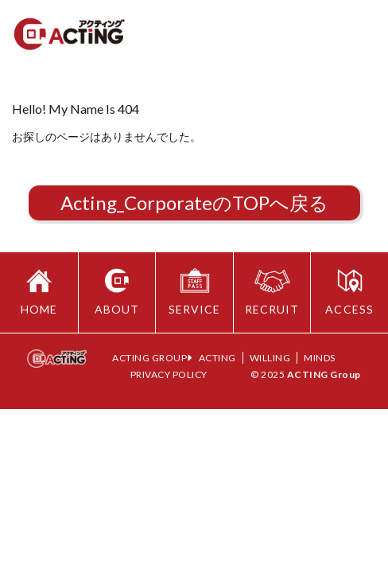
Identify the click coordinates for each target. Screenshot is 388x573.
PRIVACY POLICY (169, 374)
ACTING (217, 358)
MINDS (320, 358)
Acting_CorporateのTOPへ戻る (194, 202)
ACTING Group (324, 374)
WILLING (270, 358)
